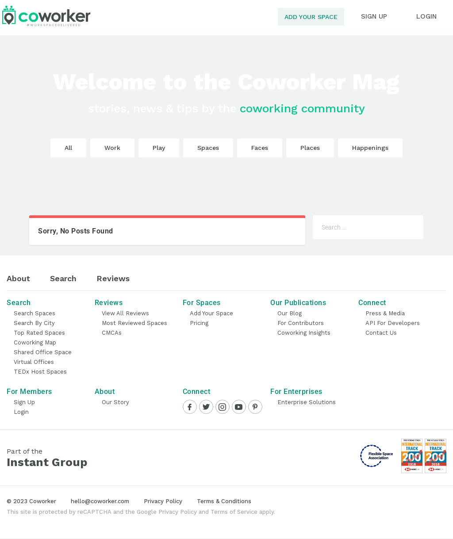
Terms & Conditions (224, 501)
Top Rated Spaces (39, 332)
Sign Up (24, 402)
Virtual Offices (34, 362)
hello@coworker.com (100, 501)
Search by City (34, 323)
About (18, 278)
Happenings (370, 147)
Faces (259, 147)
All (68, 147)
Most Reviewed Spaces (134, 323)
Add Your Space (311, 16)
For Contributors (300, 323)
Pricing (199, 323)
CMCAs (112, 332)
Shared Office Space (43, 352)
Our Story (115, 402)
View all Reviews (125, 313)
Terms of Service (234, 511)
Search (63, 278)
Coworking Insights (303, 332)
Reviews (113, 278)
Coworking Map (35, 342)
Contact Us (381, 332)
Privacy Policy (163, 501)
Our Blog (289, 313)
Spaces (208, 147)
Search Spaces (34, 313)
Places (310, 147)
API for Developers (392, 323)
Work (112, 147)
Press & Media (385, 313)
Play (159, 147)
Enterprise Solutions (306, 402)
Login (21, 412)
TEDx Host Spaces (40, 371)
